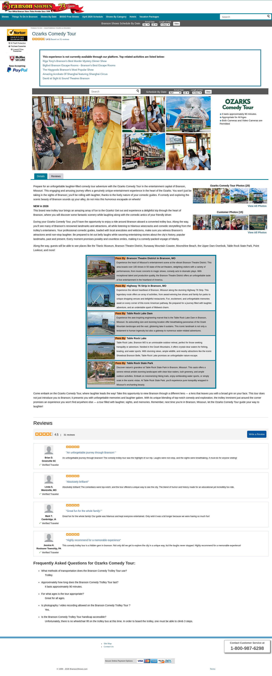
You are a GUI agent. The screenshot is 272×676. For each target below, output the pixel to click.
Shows (5, 16)
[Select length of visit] (165, 24)
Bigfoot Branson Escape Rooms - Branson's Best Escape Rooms (79, 65)
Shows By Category (116, 16)
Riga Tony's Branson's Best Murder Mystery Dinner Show (75, 61)
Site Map (107, 643)
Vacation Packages (149, 16)
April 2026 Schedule (92, 16)
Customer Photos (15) (230, 223)
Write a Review (257, 434)
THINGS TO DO (36, 28)
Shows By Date (48, 16)
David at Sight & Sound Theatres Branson (66, 78)
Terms (212, 669)
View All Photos (257, 206)
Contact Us (108, 647)
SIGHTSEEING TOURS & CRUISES (57, 28)
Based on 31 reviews (60, 39)
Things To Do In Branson (25, 16)
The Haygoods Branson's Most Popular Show (68, 69)
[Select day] (154, 24)
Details (41, 176)
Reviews (56, 176)
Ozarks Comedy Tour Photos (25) (230, 196)
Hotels (133, 16)
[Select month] (146, 24)
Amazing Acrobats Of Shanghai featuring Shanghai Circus (75, 74)
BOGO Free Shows (69, 16)
